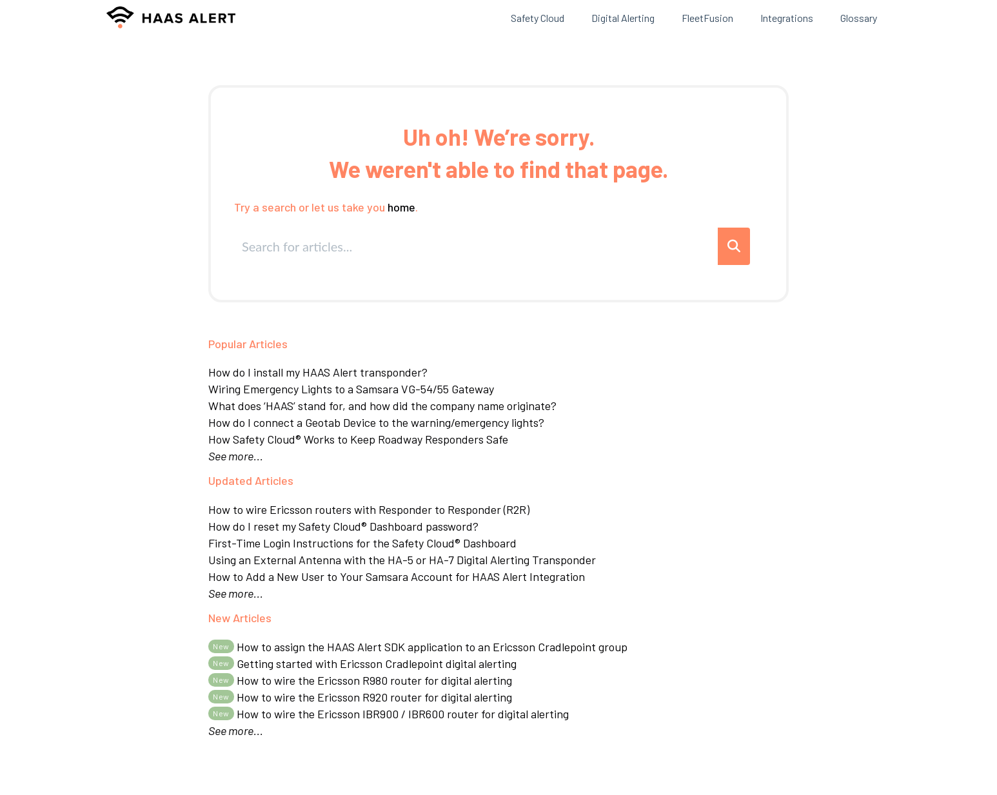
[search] (477, 246)
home (401, 207)
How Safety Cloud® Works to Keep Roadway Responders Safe (358, 439)
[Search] (734, 246)
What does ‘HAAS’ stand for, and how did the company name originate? (382, 405)
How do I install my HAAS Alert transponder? (318, 372)
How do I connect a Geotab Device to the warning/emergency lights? (376, 422)
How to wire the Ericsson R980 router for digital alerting (360, 680)
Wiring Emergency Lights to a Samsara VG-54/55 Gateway (351, 389)
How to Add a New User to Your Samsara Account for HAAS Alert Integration (396, 576)
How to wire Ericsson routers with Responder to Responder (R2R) (368, 509)
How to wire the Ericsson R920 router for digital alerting (360, 697)
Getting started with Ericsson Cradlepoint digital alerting (362, 663)
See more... (235, 456)
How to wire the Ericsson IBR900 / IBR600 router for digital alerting (388, 714)
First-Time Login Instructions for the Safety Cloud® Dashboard (362, 543)
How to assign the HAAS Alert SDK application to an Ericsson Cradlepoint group (417, 647)
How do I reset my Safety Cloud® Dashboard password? (343, 526)
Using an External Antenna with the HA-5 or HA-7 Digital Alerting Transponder (402, 560)
